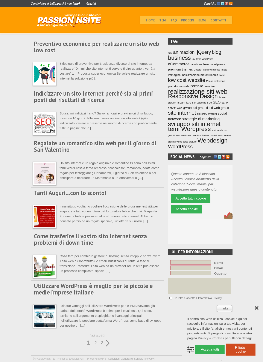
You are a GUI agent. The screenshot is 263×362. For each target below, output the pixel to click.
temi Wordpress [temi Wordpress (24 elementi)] (189, 128)
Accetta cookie (187, 209)
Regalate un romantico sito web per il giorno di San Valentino (95, 146)
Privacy (149, 358)
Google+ (226, 3)
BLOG (202, 20)
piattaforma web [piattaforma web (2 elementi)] (178, 86)
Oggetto (220, 273)
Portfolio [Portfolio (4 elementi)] (196, 86)
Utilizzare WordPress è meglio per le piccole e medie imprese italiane (93, 289)
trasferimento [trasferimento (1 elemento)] (216, 135)
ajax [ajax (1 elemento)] (170, 53)
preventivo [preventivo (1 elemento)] (209, 86)
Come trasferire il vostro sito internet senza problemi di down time (90, 239)
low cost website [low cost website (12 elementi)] (186, 80)
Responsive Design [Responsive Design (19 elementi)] (193, 96)
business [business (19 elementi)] (179, 58)
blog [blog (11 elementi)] (216, 52)
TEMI (163, 20)
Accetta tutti (210, 349)
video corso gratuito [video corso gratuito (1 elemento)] (186, 141)
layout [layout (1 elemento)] (222, 75)
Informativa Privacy (210, 298)
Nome (218, 262)
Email (218, 268)
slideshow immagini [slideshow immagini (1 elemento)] (207, 114)
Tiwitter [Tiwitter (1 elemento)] (205, 135)
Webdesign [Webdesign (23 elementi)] (212, 140)
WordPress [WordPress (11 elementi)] (180, 146)
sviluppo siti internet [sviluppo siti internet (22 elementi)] (194, 124)
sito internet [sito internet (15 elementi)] (182, 113)
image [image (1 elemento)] (224, 69)
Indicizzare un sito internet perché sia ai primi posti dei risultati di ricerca (93, 96)
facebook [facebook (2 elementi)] (196, 64)
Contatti (218, 20)
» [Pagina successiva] (108, 343)
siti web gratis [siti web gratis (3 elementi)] (219, 108)
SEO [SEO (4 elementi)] (216, 102)
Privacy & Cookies (211, 338)
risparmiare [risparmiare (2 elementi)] (183, 102)
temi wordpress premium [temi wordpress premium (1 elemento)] (188, 135)
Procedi (187, 20)
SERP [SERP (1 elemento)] (225, 102)
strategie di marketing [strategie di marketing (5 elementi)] (201, 119)
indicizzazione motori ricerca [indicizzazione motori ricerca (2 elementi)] (200, 75)
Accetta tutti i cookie (191, 198)
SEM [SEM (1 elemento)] (209, 102)
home (150, 20)
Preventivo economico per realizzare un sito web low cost (96, 47)
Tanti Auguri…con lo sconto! (70, 193)
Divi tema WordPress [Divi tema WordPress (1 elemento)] (202, 59)
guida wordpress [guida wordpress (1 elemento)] (211, 69)
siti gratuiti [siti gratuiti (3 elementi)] (200, 108)
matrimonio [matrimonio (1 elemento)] (219, 81)
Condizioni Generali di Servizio (125, 358)
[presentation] (200, 311)
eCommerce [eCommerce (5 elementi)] (179, 64)
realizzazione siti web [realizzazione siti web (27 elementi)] (198, 91)
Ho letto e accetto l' (198, 298)
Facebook (218, 3)
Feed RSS (231, 3)
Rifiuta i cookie (240, 349)
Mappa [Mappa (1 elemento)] (209, 81)
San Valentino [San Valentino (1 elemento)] (199, 102)
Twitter (222, 3)
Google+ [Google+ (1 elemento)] (198, 69)
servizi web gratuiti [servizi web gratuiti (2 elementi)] (180, 108)
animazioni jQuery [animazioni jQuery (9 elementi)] (192, 52)
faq (174, 20)
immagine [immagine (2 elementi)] (174, 75)
